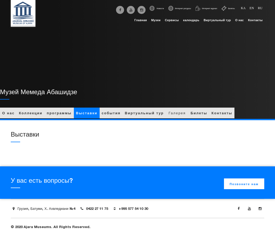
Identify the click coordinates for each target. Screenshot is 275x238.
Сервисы (172, 20)
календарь (191, 20)
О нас (239, 20)
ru (260, 8)
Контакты (255, 20)
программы (59, 113)
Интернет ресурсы (179, 8)
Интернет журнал (206, 8)
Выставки (86, 113)
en (251, 8)
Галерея (177, 113)
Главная (140, 20)
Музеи (156, 20)
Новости (157, 8)
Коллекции (30, 113)
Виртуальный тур (217, 20)
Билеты (228, 8)
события (111, 113)
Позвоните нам (244, 184)
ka (243, 8)
